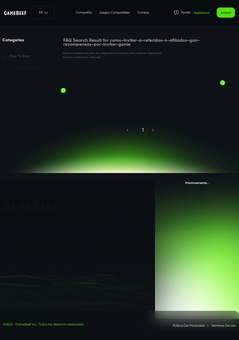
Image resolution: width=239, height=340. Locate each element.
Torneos (143, 12)
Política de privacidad (189, 325)
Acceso (226, 12)
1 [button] (143, 130)
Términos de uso (223, 325)
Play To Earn (20, 57)
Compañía (84, 12)
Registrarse (201, 12)
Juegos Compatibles (114, 12)
